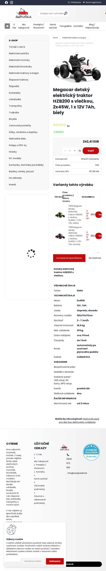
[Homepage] (7, 26)
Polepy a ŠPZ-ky (18, 145)
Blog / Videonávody (92, 26)
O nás (14, 26)
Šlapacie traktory (18, 79)
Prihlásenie (76, 2)
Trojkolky (14, 112)
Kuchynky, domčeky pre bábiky (26, 165)
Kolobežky (14, 92)
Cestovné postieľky (20, 125)
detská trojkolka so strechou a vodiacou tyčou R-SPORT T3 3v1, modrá (33, 246)
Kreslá (12, 184)
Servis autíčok (53, 26)
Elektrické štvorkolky (20, 66)
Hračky (13, 151)
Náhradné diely (17, 138)
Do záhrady (15, 178)
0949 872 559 (69, 463)
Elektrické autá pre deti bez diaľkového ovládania (79, 420)
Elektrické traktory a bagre (24, 73)
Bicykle (13, 119)
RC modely (15, 158)
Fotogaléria (65, 26)
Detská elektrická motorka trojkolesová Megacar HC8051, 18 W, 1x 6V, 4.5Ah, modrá (34, 217)
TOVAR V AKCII (17, 47)
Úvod (55, 37)
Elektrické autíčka (19, 53)
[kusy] (69, 150)
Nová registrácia (93, 2)
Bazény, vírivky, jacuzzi (21, 171)
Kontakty (78, 26)
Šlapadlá (14, 86)
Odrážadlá (15, 99)
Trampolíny (15, 105)
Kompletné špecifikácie (69, 258)
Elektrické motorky (19, 60)
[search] (65, 13)
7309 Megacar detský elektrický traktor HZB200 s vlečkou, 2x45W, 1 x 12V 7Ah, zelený (75, 214)
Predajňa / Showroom (38, 26)
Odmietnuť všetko (32, 561)
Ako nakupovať (23, 26)
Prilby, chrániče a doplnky (23, 132)
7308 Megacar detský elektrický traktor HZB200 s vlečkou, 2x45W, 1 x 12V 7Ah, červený (75, 236)
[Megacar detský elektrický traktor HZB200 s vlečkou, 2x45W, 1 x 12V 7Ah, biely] (77, 67)
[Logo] (24, 13)
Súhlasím (54, 561)
